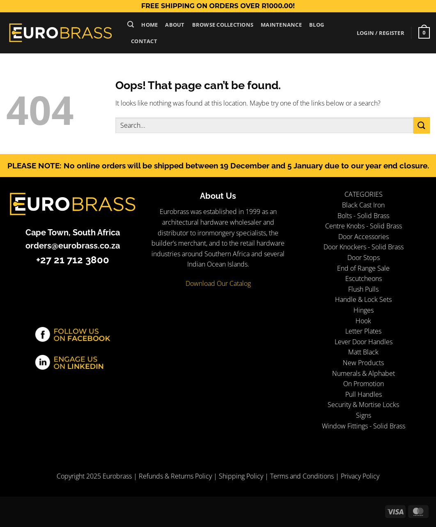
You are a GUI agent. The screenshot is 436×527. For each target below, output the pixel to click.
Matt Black (363, 352)
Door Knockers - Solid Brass (364, 246)
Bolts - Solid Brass (363, 215)
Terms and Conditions (302, 476)
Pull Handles (363, 394)
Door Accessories (363, 236)
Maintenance (281, 24)
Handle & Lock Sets (363, 299)
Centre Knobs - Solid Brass (363, 225)
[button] (130, 24)
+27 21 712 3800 (72, 260)
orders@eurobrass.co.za (72, 246)
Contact (144, 41)
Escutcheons (363, 278)
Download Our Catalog (218, 283)
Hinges (363, 310)
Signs (363, 415)
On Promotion (363, 383)
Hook (363, 320)
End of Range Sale (363, 268)
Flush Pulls (363, 289)
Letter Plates (363, 331)
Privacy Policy (360, 476)
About (174, 24)
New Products (363, 362)
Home (149, 24)
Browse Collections (223, 24)
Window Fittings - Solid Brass (363, 425)
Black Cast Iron (363, 204)
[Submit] (421, 125)
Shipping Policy (241, 476)
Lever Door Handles (363, 341)
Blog (316, 24)
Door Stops (363, 257)
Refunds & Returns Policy (175, 476)
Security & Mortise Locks (363, 404)
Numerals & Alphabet (363, 373)
